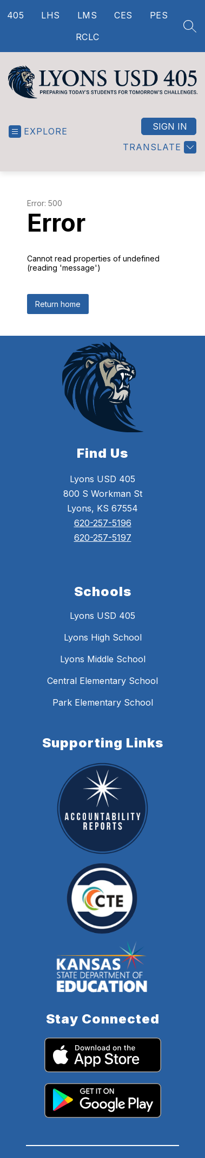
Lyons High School (103, 650)
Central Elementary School (102, 693)
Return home (58, 317)
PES (159, 15)
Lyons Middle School (103, 672)
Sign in (170, 139)
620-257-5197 (102, 550)
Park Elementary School (102, 715)
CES (123, 15)
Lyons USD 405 (102, 628)
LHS (50, 15)
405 (15, 15)
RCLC (88, 36)
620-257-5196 (102, 535)
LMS (87, 15)
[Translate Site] (158, 160)
